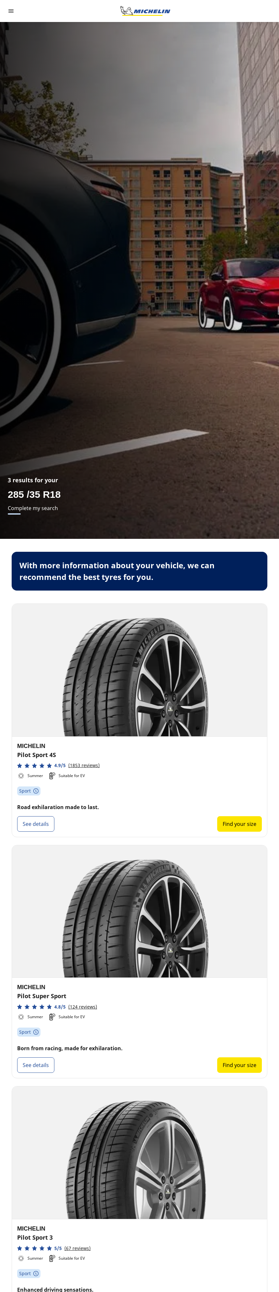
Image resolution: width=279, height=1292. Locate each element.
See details (36, 824)
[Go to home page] (145, 11)
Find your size (239, 824)
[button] (58, 765)
